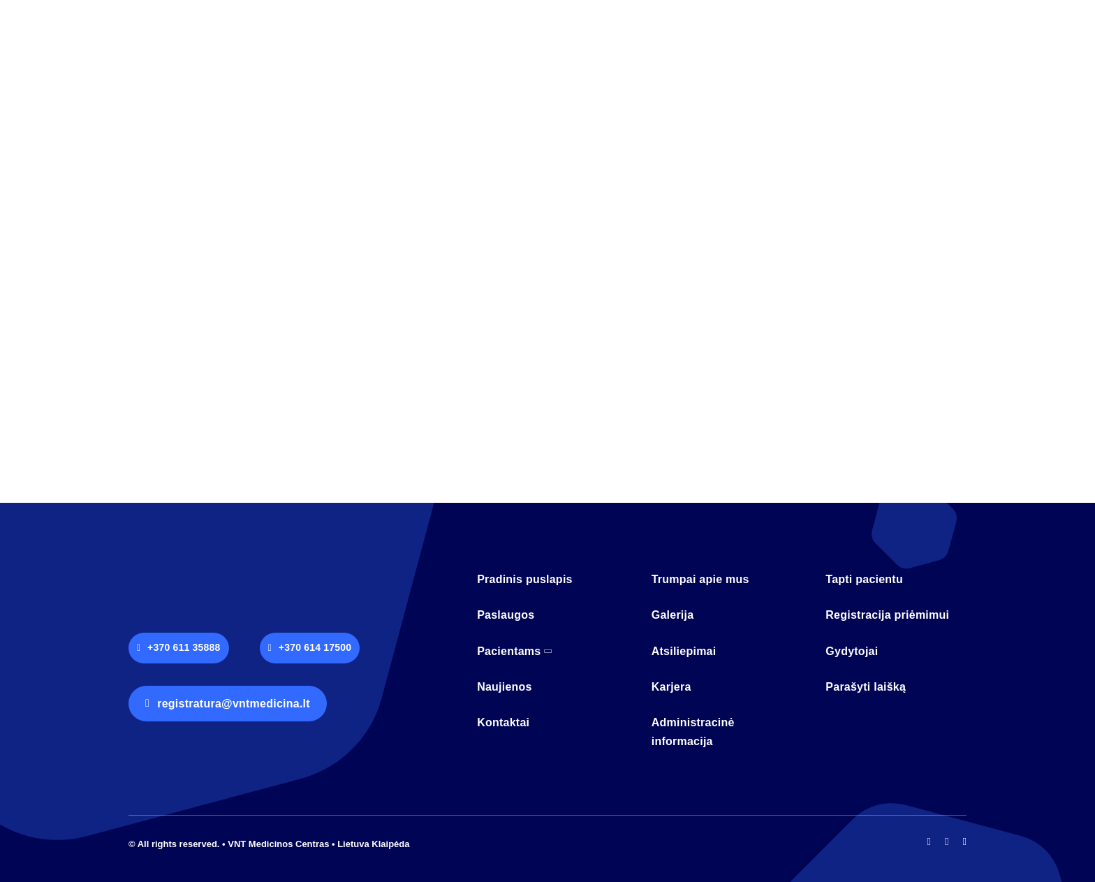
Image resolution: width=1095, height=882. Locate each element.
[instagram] (946, 842)
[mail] (965, 842)
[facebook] (929, 842)
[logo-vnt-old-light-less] (205, 571)
